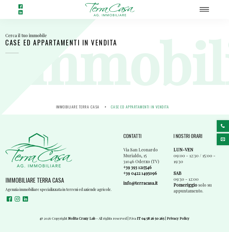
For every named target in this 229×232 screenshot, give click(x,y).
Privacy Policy (178, 218)
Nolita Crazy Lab (81, 218)
